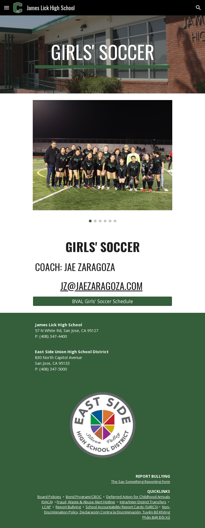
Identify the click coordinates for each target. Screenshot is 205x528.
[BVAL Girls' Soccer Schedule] (102, 301)
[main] (102, 54)
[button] (6, 7)
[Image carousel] (102, 161)
